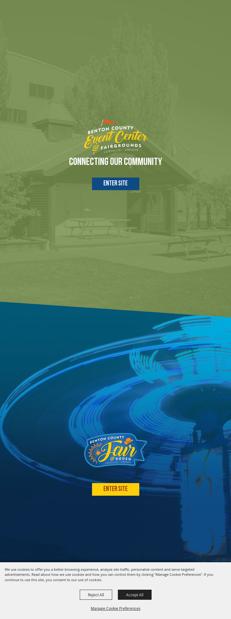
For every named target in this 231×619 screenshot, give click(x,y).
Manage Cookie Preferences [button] (116, 608)
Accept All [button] (134, 594)
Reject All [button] (96, 594)
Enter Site (115, 183)
